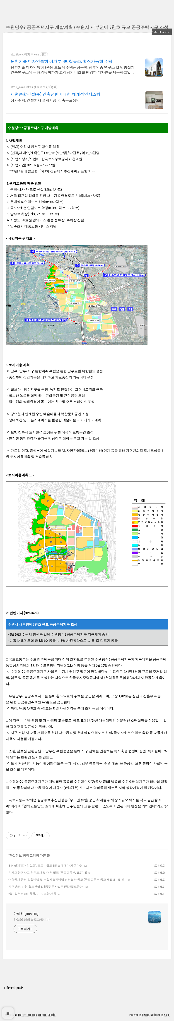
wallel (167, 1014)
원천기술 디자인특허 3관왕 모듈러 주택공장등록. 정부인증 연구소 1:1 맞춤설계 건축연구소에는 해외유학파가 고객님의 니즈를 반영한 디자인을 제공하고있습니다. (73, 70)
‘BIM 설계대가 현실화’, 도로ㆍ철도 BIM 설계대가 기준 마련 (45, 865)
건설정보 (15, 855)
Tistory (145, 1014)
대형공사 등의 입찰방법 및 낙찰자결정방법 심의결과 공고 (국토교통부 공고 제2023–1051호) (67, 879)
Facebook (32, 1014)
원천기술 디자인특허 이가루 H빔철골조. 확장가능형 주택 (61, 61)
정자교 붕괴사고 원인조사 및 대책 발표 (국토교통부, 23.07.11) (47, 872)
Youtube (42, 1014)
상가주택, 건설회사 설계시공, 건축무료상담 (45, 100)
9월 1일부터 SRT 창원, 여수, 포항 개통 (32, 893)
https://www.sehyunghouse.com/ (29, 87)
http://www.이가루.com (25, 54)
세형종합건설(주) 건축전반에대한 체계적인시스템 (55, 94)
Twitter (21, 1014)
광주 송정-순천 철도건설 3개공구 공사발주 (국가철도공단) (46, 886)
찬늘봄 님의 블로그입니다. (32, 919)
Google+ (52, 1014)
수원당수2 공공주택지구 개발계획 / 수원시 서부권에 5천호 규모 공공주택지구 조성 (87, 27)
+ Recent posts (14, 988)
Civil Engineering (26, 913)
